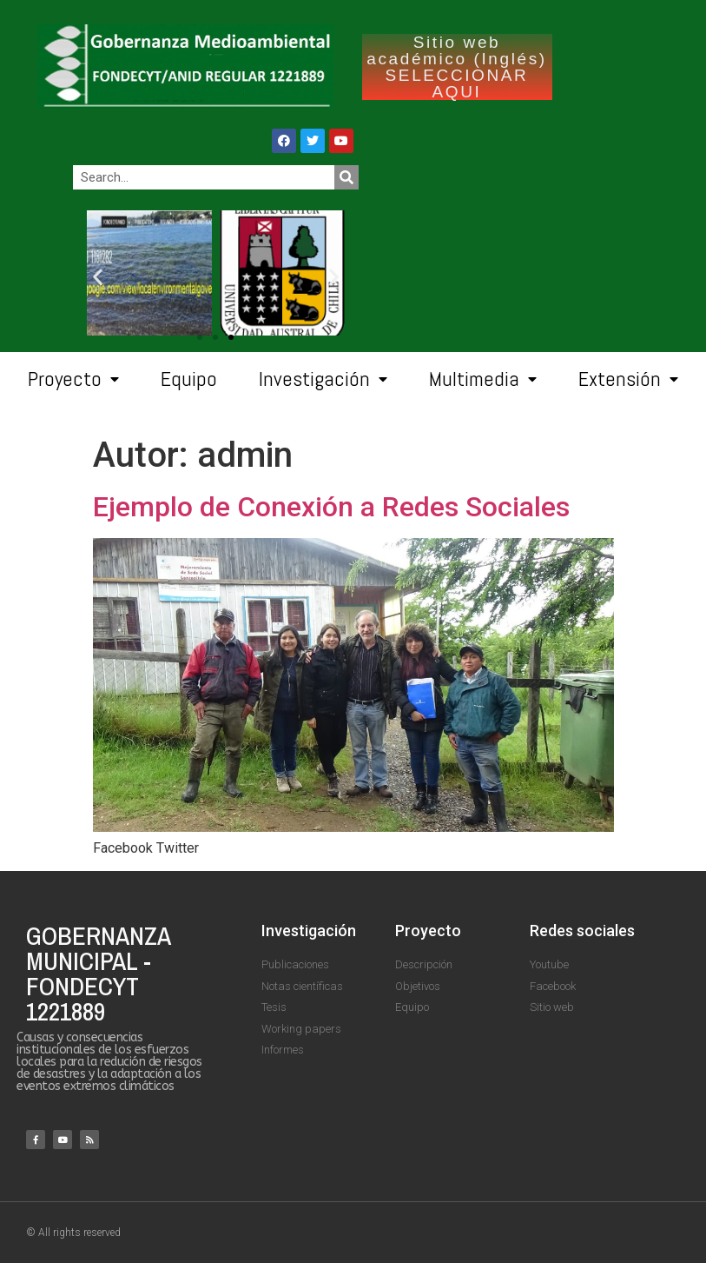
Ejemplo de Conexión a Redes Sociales (331, 506)
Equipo (189, 378)
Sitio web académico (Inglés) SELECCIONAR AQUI (456, 67)
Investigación (323, 379)
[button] (231, 337)
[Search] (346, 177)
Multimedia (483, 379)
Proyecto (73, 379)
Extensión (628, 379)
